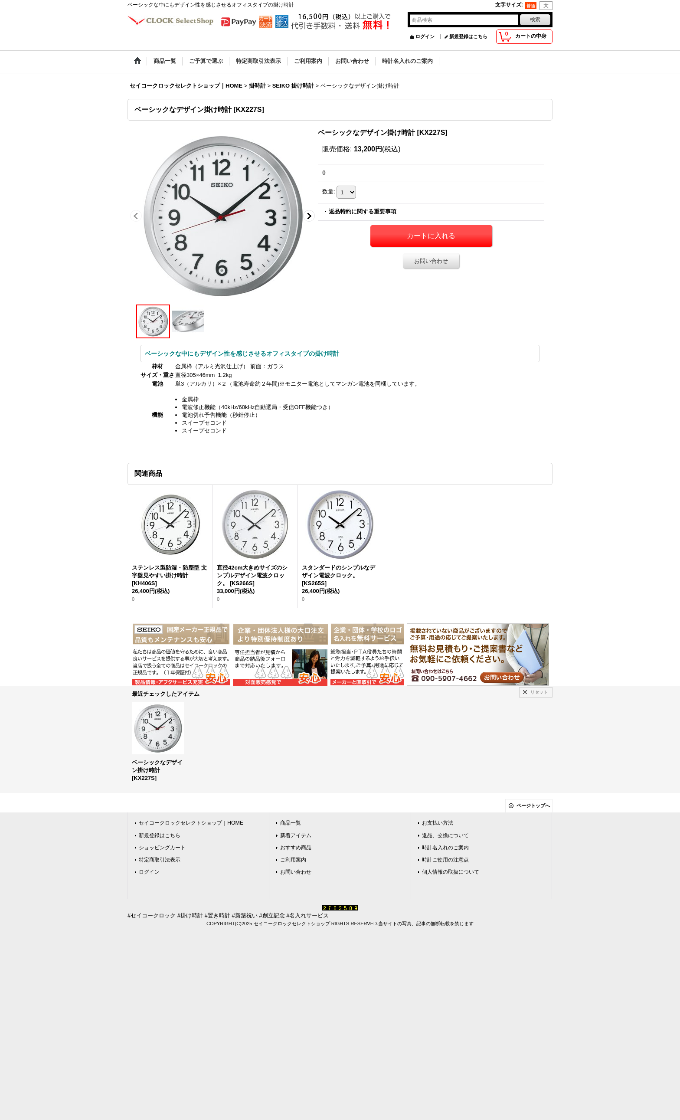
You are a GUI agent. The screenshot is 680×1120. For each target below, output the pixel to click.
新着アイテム (295, 835)
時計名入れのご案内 (445, 848)
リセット (539, 692)
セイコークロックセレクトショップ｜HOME (191, 823)
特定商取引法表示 (159, 860)
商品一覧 (290, 823)
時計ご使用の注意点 (445, 860)
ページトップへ (533, 805)
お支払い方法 (437, 823)
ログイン (425, 36)
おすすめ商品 (295, 848)
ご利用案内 (293, 860)
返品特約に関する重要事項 (362, 211)
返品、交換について (445, 835)
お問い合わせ (431, 261)
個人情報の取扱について (450, 872)
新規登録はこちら (468, 36)
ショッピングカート (162, 848)
